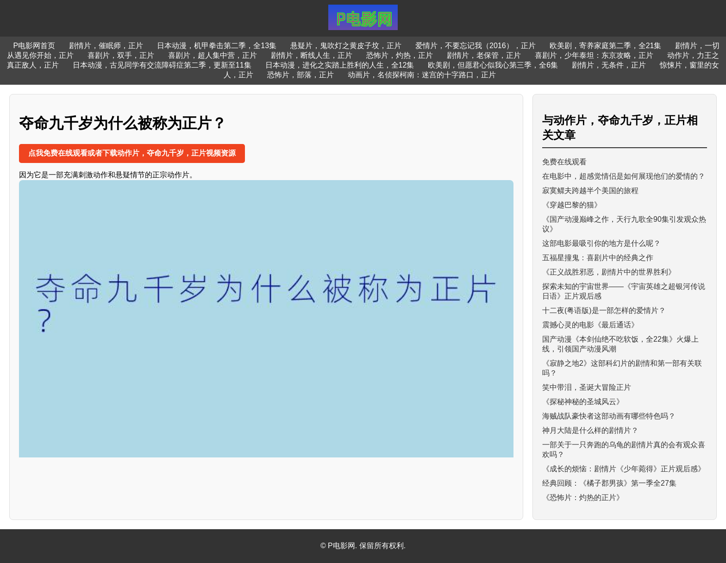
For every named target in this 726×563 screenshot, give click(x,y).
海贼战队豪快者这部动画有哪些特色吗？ (609, 416)
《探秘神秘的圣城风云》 (583, 402)
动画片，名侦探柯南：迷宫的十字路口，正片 (422, 75)
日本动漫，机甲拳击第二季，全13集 (216, 46)
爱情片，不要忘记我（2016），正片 (475, 46)
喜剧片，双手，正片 (121, 55)
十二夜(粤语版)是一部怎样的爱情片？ (604, 310)
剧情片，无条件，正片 (609, 65)
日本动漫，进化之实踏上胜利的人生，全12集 (339, 65)
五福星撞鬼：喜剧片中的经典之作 (597, 258)
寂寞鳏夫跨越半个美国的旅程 (590, 190)
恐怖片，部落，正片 (300, 75)
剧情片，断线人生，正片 (311, 55)
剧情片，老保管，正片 (484, 55)
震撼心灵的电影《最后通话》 (590, 325)
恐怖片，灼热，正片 (399, 55)
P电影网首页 (34, 46)
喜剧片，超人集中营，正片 (212, 55)
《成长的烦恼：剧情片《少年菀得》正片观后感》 (623, 469)
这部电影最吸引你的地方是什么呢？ (601, 243)
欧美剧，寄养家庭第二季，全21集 (606, 46)
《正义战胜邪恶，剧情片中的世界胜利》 (609, 272)
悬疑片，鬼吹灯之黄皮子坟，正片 (345, 46)
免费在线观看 (564, 162)
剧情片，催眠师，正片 (106, 46)
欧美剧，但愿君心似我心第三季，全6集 (493, 65)
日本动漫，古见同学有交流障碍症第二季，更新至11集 (162, 65)
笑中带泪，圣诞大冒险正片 (586, 387)
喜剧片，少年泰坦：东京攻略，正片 (594, 55)
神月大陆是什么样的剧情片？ (590, 430)
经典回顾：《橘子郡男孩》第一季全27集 (609, 483)
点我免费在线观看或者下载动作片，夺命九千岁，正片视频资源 (132, 153)
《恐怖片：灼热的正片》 (583, 497)
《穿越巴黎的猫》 (571, 205)
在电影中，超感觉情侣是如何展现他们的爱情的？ (623, 176)
